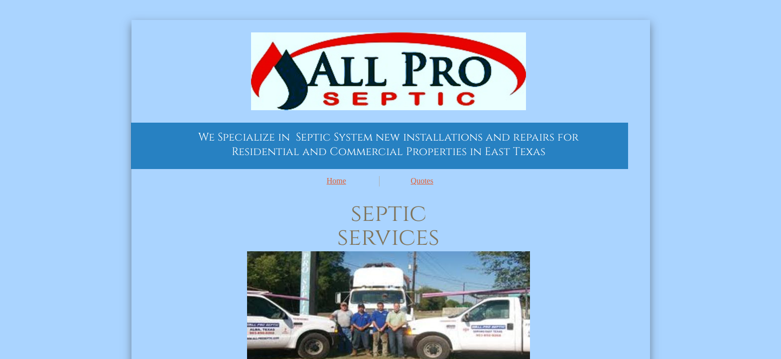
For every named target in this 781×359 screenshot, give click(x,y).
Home (336, 181)
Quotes (422, 181)
